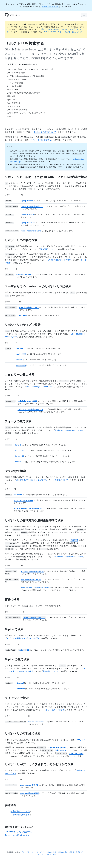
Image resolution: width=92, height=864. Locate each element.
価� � (71, 852)
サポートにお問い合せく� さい (18, 835)
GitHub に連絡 (63, 852)
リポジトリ (81, 740)
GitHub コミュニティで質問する (18, 832)
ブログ (49, 854)
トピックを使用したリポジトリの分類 (23, 638)
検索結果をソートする (20, 811)
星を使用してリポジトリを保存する (31, 480)
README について (48, 249)
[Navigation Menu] (84, 15)
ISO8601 (74, 540)
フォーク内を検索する (41, 140)
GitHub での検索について (45, 132)
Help (54, 852)
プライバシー (30, 852)
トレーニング (40, 854)
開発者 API (79, 852)
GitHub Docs (15, 15)
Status (49, 852)
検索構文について (60, 480)
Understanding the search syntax (40, 387)
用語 (23, 852)
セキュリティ (41, 852)
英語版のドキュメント (50, 7)
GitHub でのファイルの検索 (59, 260)
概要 (54, 854)
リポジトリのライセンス (54, 710)
